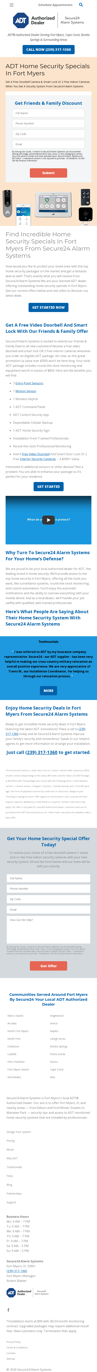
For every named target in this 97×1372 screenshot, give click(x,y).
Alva (52, 1077)
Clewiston (13, 1046)
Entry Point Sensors (29, 383)
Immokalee (14, 1077)
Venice (54, 1023)
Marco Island (15, 1015)
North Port (14, 1038)
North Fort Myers (18, 1031)
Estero (54, 1062)
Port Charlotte (16, 1062)
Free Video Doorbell (36, 454)
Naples (54, 1031)
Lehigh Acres (57, 1038)
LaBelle (11, 1054)
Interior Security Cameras (38, 459)
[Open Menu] (11, 5)
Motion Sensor (25, 391)
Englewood (56, 1015)
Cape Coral (56, 1069)
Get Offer (48, 966)
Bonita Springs (59, 1046)
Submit (48, 173)
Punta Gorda (57, 1054)
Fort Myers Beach (18, 1069)
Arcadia (11, 1023)
